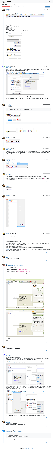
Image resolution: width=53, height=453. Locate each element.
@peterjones (21, 265)
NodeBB (25, 448)
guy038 (7, 264)
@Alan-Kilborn (8, 160)
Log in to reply (47, 6)
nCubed (7, 430)
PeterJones (7, 66)
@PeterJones (13, 104)
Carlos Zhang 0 (8, 9)
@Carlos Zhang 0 (12, 66)
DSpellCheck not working (18, 431)
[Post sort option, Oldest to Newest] (44, 6)
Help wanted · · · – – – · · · (6, 6)
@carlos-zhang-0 (10, 265)
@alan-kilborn (16, 265)
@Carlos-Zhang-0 (8, 67)
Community (9, 1)
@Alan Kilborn (13, 159)
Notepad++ (30, 446)
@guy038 (7, 249)
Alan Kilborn (7, 148)
